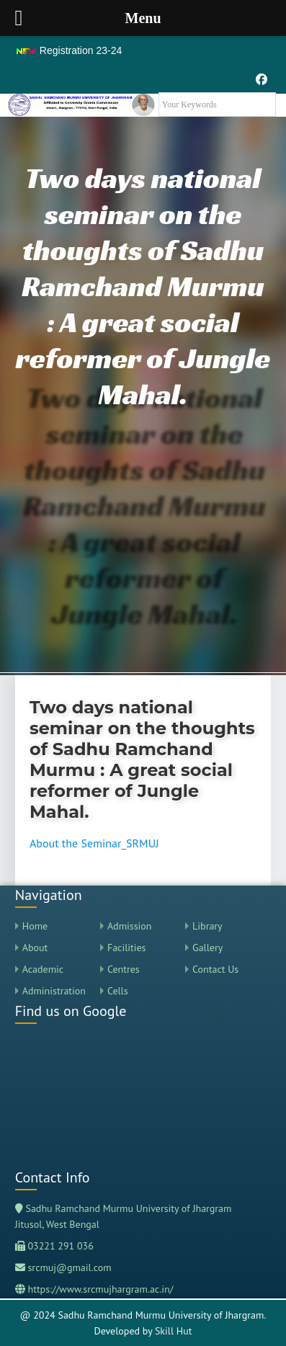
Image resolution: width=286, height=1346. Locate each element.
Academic (42, 969)
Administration (54, 990)
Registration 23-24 (68, 50)
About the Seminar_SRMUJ (94, 843)
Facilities (126, 947)
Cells (117, 990)
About (35, 947)
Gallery (207, 947)
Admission (129, 925)
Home (35, 925)
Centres (123, 969)
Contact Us (215, 969)
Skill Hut (173, 1330)
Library (207, 925)
